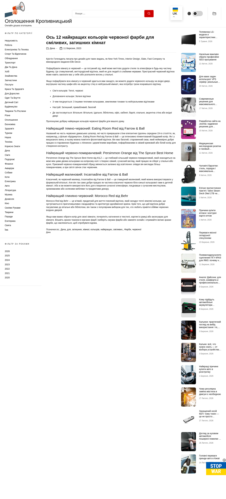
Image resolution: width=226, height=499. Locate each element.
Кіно (7, 203)
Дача (7, 150)
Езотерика (10, 221)
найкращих (106, 302)
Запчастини (11, 80)
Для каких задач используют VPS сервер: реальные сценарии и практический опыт (209, 81)
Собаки (8, 172)
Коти (7, 177)
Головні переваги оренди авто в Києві (209, 457)
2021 (7, 273)
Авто (7, 185)
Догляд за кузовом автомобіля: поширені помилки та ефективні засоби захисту (210, 438)
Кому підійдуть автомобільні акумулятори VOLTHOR (206, 303)
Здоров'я (9, 128)
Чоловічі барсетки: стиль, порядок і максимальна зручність (208, 169)
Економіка (10, 124)
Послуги (9, 84)
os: (57, 302)
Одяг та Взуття (12, 98)
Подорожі (9, 159)
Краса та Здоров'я (14, 89)
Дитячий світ (11, 102)
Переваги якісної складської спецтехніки (207, 235)
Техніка (8, 142)
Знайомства (11, 76)
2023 (7, 264)
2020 (7, 277)
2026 (7, 251)
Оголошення (11, 120)
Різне (7, 115)
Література (10, 190)
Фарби (127, 302)
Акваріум (9, 168)
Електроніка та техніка (16, 49)
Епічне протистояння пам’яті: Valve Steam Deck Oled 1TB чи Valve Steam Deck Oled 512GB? (210, 193)
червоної (136, 302)
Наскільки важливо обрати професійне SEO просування (209, 57)
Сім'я (7, 155)
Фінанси (9, 164)
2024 (7, 260)
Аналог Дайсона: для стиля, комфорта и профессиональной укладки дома (210, 281)
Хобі (7, 71)
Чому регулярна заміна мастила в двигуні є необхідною (210, 391)
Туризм (8, 133)
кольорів (95, 302)
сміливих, (118, 302)
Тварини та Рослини (15, 111)
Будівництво (11, 106)
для (69, 302)
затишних (77, 302)
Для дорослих (12, 93)
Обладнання (11, 58)
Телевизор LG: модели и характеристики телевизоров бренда (209, 36)
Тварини (9, 212)
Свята (8, 225)
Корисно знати (12, 146)
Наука (8, 137)
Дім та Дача (11, 67)
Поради (9, 216)
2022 (7, 269)
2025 (7, 255)
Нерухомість (11, 40)
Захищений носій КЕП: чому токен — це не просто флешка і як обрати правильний (209, 416)
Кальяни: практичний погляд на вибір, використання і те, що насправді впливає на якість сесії (210, 328)
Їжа (6, 229)
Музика (8, 194)
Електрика (10, 181)
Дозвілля (9, 199)
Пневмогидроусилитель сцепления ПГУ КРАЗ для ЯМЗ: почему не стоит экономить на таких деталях (211, 260)
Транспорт (10, 62)
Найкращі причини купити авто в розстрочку (208, 369)
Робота (8, 45)
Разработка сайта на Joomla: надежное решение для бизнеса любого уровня (210, 126)
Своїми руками (12, 207)
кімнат (86, 302)
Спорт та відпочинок (15, 54)
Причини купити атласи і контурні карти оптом (207, 213)
